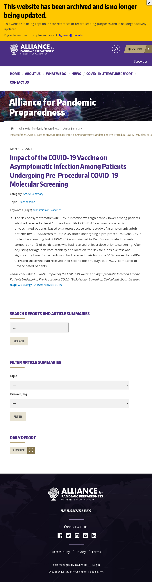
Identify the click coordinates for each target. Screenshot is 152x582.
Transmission (26, 202)
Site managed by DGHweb (70, 564)
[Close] (149, 2)
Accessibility (61, 552)
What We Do (56, 73)
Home (15, 73)
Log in (96, 564)
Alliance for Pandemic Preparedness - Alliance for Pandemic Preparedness (40, 49)
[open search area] (116, 49)
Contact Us (19, 82)
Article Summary (72, 128)
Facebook (61, 535)
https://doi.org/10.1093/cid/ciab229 (36, 284)
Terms (96, 552)
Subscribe (18, 450)
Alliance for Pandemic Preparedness (39, 128)
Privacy (81, 552)
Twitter (70, 535)
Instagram (78, 535)
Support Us (140, 61)
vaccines (56, 210)
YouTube (87, 535)
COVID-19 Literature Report (109, 73)
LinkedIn (95, 535)
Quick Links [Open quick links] (139, 50)
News (76, 73)
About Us (33, 73)
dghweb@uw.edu (70, 35)
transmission (41, 210)
